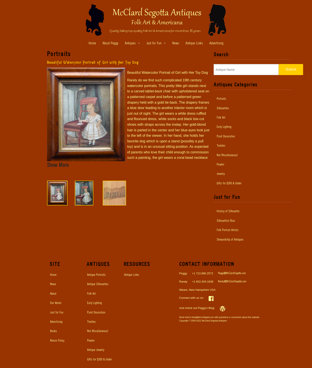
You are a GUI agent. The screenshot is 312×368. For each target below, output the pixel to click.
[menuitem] (253, 99)
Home (92, 43)
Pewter (220, 164)
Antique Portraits (96, 274)
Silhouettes (223, 108)
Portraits (221, 98)
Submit (291, 69)
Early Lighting (224, 127)
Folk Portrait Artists (228, 230)
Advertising (216, 43)
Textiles (221, 145)
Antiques (130, 43)
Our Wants (56, 303)
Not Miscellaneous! (227, 155)
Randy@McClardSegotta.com (232, 281)
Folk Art (221, 117)
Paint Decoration (226, 136)
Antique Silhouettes (98, 284)
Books (53, 331)
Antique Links (194, 43)
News (175, 43)
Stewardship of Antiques (230, 239)
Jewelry (221, 173)
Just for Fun (153, 43)
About (53, 293)
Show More (57, 165)
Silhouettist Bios (226, 220)
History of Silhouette (228, 211)
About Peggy (110, 43)
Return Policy (57, 340)
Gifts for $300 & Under (229, 183)
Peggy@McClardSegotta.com (232, 273)
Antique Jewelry (95, 350)
